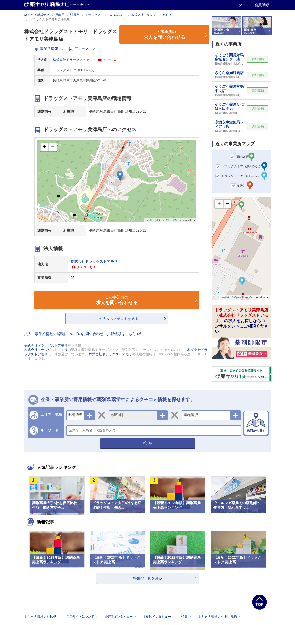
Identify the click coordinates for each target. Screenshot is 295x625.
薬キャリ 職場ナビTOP (42, 616)
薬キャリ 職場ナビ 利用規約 (219, 616)
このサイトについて (82, 616)
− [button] (52, 147)
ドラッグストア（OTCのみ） (105, 15)
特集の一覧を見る (147, 578)
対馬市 (74, 15)
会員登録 (262, 5)
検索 (148, 443)
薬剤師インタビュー (159, 616)
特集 (186, 616)
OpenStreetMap (169, 220)
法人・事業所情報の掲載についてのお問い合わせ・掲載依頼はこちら (82, 334)
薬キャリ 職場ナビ (37, 15)
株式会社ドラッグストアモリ (151, 15)
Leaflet (150, 220)
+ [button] (44, 147)
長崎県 (60, 15)
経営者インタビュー (121, 616)
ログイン (243, 5)
